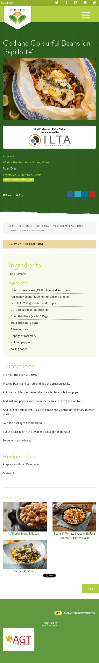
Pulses (17, 18)
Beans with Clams (25, 571)
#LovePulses (7, 3)
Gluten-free (25, 175)
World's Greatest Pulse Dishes (21, 162)
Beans (37, 175)
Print (22, 195)
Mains (45, 162)
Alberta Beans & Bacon (25, 533)
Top (90, 588)
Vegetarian (9, 175)
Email (9, 195)
